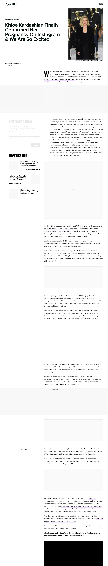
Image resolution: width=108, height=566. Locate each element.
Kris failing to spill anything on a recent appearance (81, 506)
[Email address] (24, 136)
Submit (35, 146)
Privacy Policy (12, 140)
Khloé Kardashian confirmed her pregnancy (59, 79)
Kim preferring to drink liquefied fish (60, 509)
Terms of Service (35, 139)
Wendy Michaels (14, 63)
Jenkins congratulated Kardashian (56, 241)
